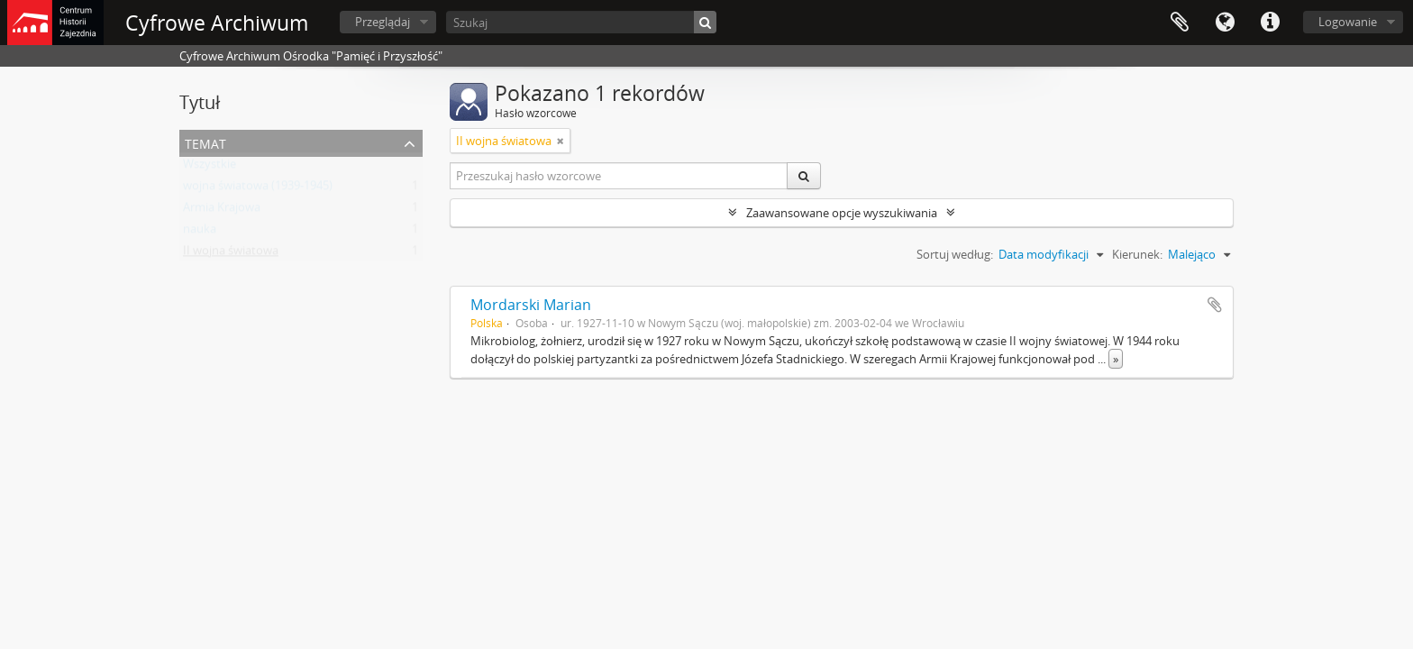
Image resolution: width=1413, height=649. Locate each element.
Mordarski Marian (530, 305)
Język (1224, 22)
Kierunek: (1137, 254)
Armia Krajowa (221, 211)
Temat (205, 142)
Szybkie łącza (1269, 22)
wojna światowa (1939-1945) (258, 189)
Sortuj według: (954, 254)
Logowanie (1347, 22)
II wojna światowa (230, 254)
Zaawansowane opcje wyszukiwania (841, 213)
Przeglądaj (382, 22)
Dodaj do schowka (1215, 305)
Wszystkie (209, 168)
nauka (199, 232)
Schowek (1179, 22)
